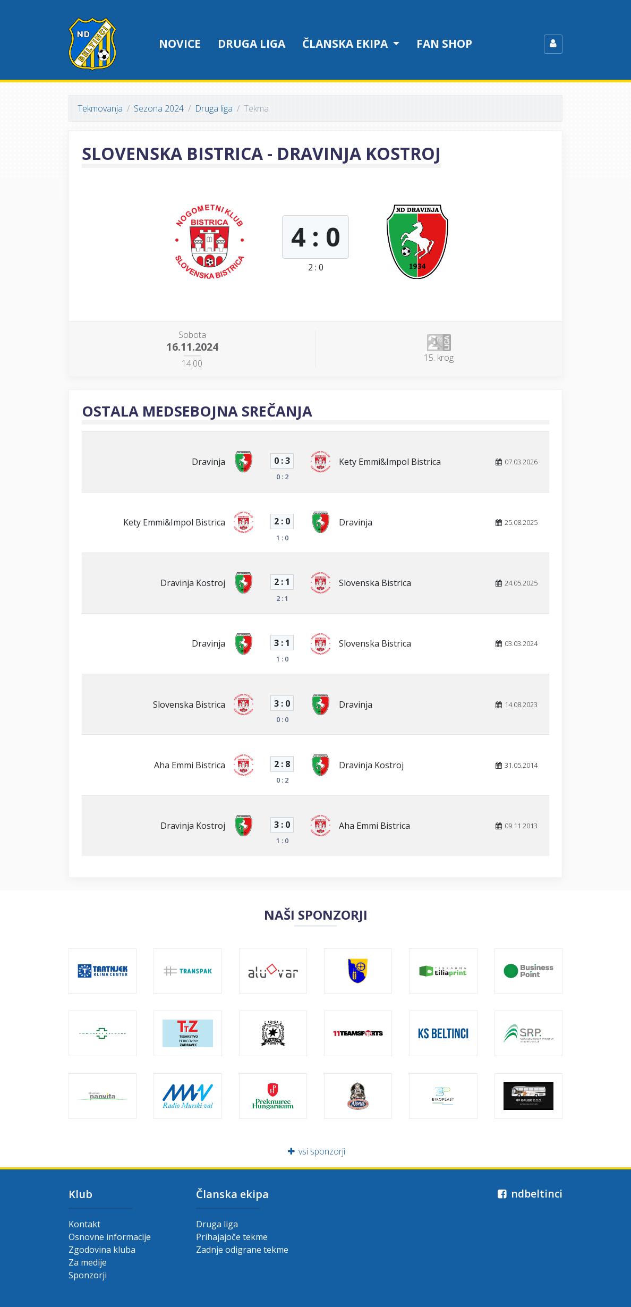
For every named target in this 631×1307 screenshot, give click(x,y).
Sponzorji (88, 1275)
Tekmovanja (100, 108)
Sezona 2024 (159, 108)
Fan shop (444, 43)
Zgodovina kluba (102, 1249)
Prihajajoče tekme (232, 1237)
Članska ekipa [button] (346, 43)
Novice (180, 43)
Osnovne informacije (110, 1237)
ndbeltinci (528, 1193)
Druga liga (251, 43)
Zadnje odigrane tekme (242, 1249)
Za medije (88, 1262)
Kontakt (84, 1224)
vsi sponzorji (316, 1151)
